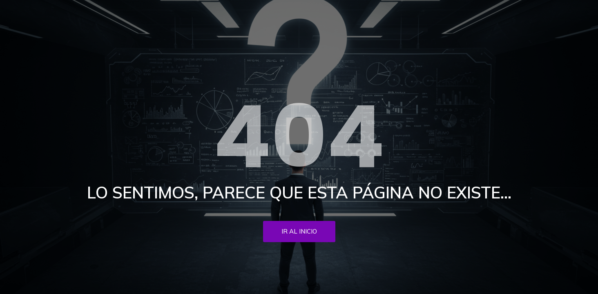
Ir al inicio (299, 231)
